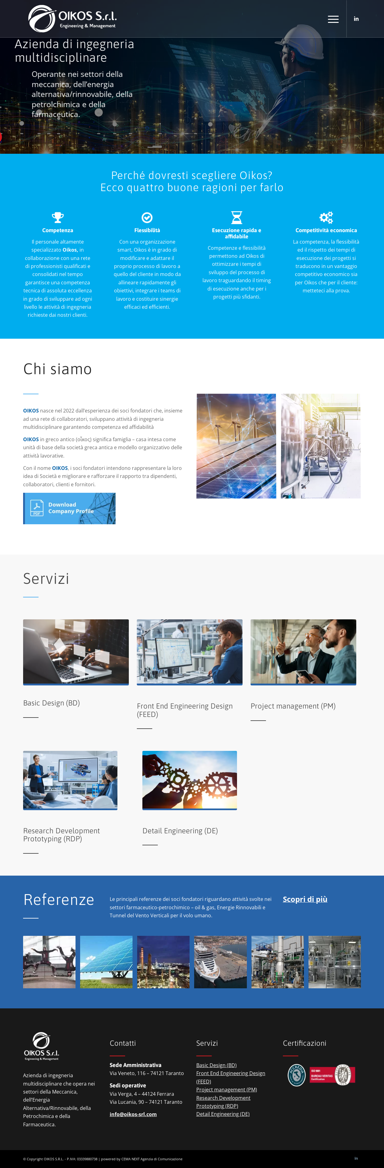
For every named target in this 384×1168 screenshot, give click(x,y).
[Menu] (331, 18)
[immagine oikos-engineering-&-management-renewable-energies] (238, 449)
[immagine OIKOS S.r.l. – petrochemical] (165, 964)
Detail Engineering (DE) (223, 1114)
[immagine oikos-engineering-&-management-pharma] (323, 449)
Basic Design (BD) (216, 1065)
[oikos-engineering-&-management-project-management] (303, 652)
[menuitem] (331, 18)
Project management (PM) (226, 1089)
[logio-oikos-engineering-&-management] (72, 18)
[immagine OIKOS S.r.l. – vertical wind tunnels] (51, 964)
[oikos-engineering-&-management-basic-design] (76, 652)
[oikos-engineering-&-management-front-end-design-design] (190, 652)
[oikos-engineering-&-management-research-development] (70, 780)
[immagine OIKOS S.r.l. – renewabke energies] (108, 964)
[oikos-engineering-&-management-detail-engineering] (189, 780)
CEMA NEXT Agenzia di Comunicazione (151, 1159)
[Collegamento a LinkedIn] (356, 18)
